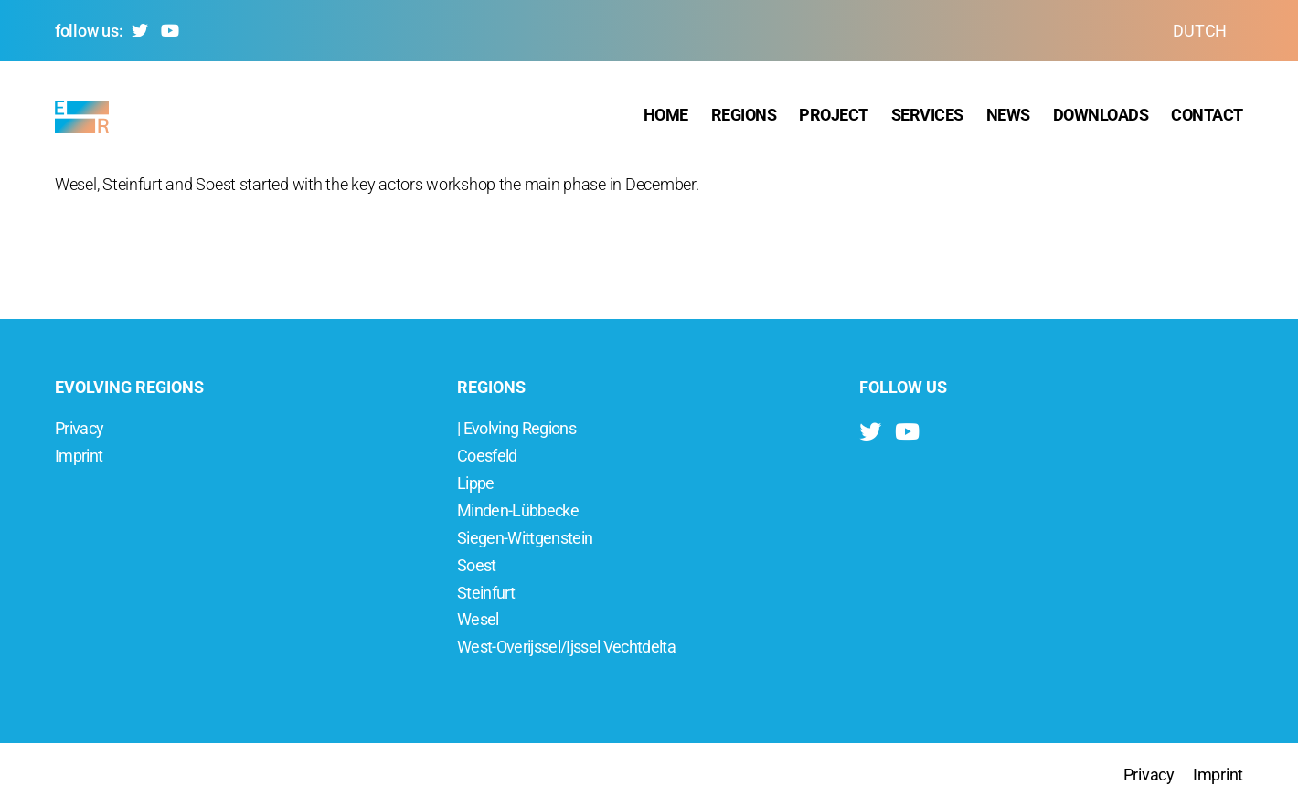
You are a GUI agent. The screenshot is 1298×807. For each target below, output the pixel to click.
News (1008, 118)
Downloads (1101, 118)
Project (833, 118)
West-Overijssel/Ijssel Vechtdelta (566, 646)
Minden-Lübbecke (518, 510)
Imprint (78, 455)
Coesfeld (487, 455)
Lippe (476, 483)
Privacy (79, 428)
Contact (1207, 118)
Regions (744, 118)
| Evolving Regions (516, 428)
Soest (476, 565)
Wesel (478, 619)
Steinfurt (486, 592)
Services (927, 118)
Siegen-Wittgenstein (524, 537)
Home (666, 118)
